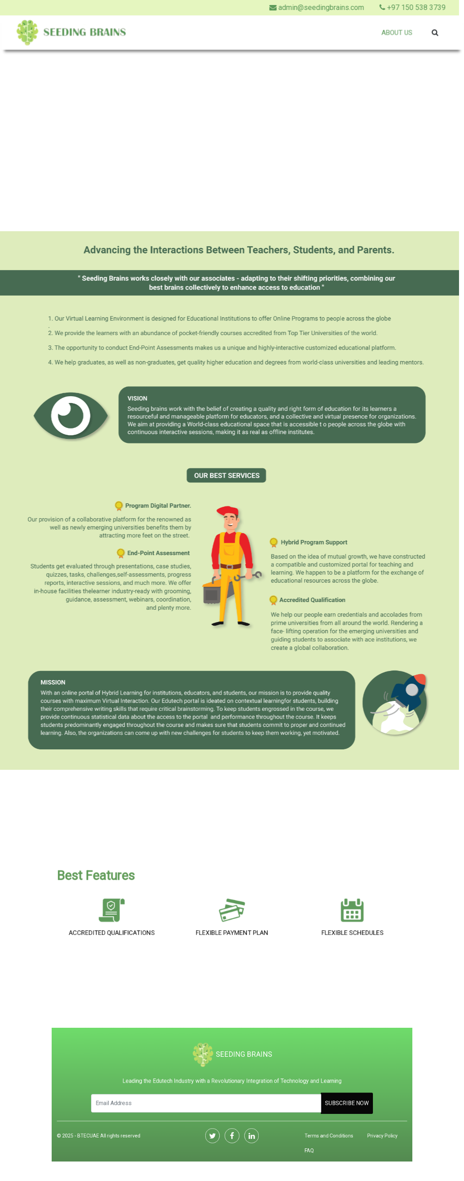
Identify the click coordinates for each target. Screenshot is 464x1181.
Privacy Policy (355, 1128)
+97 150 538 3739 (399, 7)
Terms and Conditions (311, 1128)
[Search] (211, 1101)
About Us (393, 33)
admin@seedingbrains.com (303, 7)
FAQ (295, 1140)
